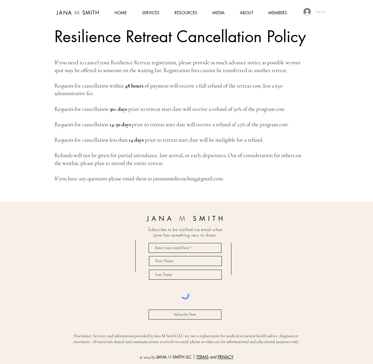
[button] (324, 16)
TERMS (202, 357)
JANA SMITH (78, 12)
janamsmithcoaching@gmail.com (188, 178)
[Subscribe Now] (185, 314)
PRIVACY (225, 357)
